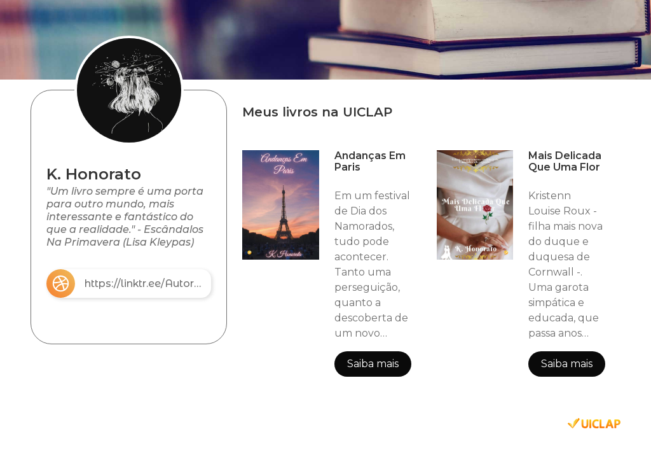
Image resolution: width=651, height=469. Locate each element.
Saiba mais (373, 364)
